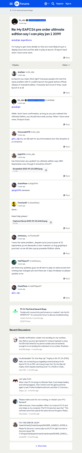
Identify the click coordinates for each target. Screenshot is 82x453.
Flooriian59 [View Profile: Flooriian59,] (22, 203)
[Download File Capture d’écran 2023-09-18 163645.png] (51, 222)
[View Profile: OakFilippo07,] (14, 262)
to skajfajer (50, 100)
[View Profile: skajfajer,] (14, 73)
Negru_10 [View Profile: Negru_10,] (22, 391)
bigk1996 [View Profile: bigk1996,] (22, 154)
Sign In (68, 4)
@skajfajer (16, 40)
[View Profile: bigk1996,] (14, 155)
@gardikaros (26, 40)
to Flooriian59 (33, 236)
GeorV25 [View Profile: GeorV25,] (22, 370)
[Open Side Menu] (11, 4)
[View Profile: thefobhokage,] (15, 339)
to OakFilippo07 (34, 286)
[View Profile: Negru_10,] (15, 380)
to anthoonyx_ (35, 261)
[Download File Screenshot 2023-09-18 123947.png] (46, 170)
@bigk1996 (16, 190)
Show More (41, 446)
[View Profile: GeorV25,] (15, 360)
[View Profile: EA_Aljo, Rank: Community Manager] (15, 22)
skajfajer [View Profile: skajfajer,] (21, 72)
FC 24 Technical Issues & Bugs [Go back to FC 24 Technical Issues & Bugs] (21, 10)
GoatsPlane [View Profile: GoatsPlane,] (22, 183)
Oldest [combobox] (66, 65)
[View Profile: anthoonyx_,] (14, 237)
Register (60, 4)
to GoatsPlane (33, 203)
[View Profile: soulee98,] (15, 424)
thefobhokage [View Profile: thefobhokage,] (24, 349)
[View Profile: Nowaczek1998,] (14, 133)
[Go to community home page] (21, 3)
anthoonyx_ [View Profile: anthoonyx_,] (22, 236)
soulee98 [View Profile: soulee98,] (22, 437)
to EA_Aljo (30, 72)
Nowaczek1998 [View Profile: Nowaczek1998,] (24, 132)
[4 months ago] (36, 349)
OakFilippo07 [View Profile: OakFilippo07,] (23, 261)
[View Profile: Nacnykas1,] (15, 401)
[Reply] (66, 57)
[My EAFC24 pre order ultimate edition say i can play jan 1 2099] (32, 23)
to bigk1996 (33, 183)
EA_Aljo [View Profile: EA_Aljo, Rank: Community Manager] (22, 20)
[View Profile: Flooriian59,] (14, 204)
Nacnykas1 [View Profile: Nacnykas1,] (23, 414)
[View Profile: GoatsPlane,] (14, 185)
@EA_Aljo (16, 138)
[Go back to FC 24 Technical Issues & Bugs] (45, 309)
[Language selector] (47, 3)
